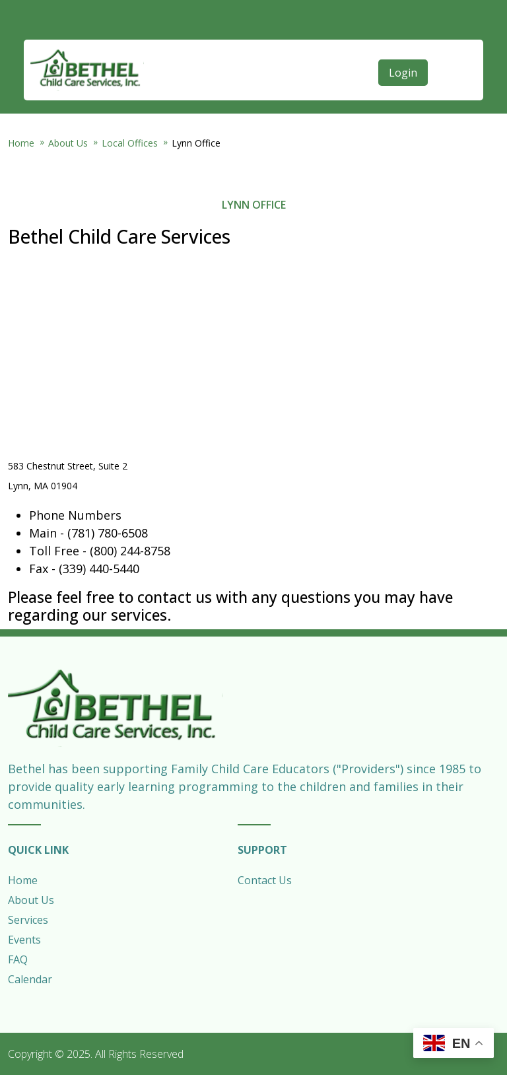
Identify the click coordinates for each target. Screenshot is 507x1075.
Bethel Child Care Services (87, 70)
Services (28, 920)
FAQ (18, 959)
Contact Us (265, 880)
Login (403, 72)
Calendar (30, 979)
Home (21, 143)
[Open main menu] (449, 44)
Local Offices (130, 143)
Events (24, 939)
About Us (68, 143)
